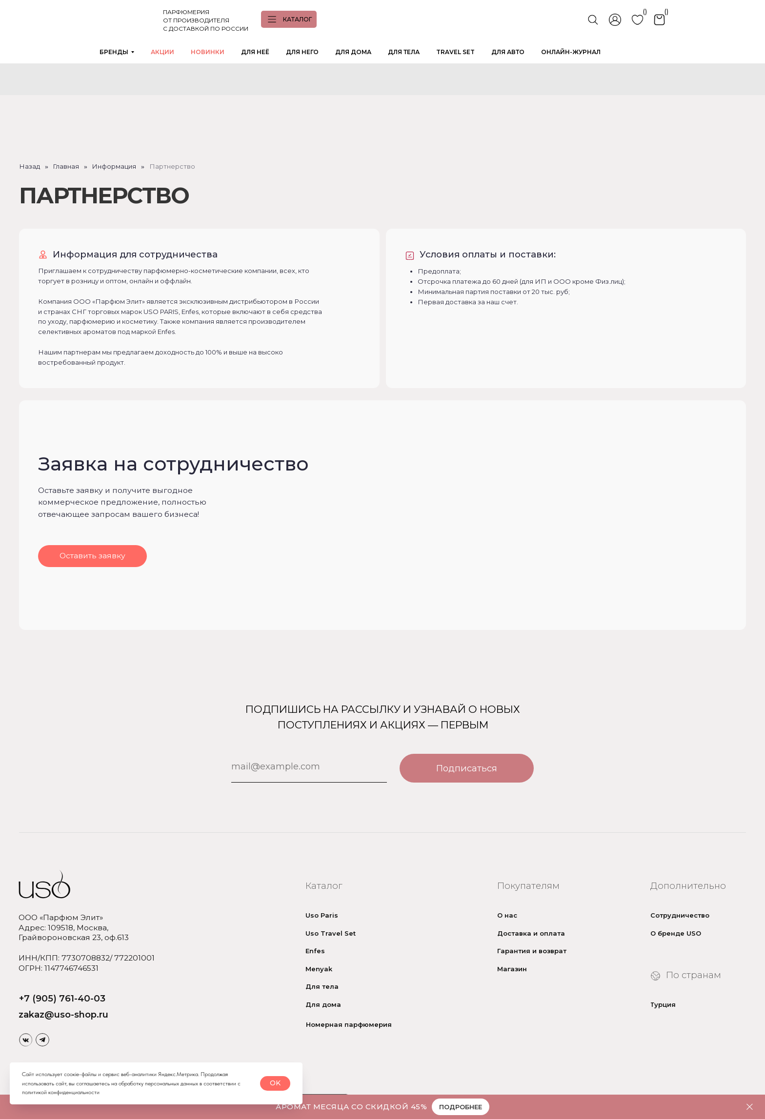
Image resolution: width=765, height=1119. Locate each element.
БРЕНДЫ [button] (114, 52)
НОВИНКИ (207, 52)
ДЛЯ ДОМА (353, 52)
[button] (92, 556)
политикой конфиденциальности (61, 1092)
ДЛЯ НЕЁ (255, 52)
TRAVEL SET (455, 52)
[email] (309, 766)
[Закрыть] (749, 1107)
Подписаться (466, 768)
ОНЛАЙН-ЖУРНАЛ (571, 52)
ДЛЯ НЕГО (302, 52)
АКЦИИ (162, 52)
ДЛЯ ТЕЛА (404, 52)
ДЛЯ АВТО (507, 52)
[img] (26, 1039)
